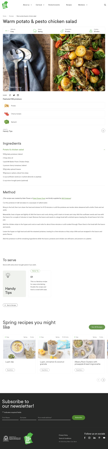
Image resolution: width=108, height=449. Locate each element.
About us (26, 5)
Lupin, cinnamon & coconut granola (52, 363)
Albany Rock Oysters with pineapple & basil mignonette (87, 363)
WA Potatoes (65, 198)
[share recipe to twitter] (15, 95)
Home (4, 16)
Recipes (69, 5)
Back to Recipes (10, 305)
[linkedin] (94, 438)
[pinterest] (99, 438)
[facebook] (84, 438)
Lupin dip (9, 362)
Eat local (39, 5)
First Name (6, 418)
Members (81, 5)
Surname (23, 418)
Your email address (45, 418)
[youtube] (104, 437)
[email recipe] (19, 95)
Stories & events (54, 5)
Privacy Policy (63, 435)
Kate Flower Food (39, 198)
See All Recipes (97, 327)
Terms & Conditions (65, 438)
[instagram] (89, 438)
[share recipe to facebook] (11, 95)
